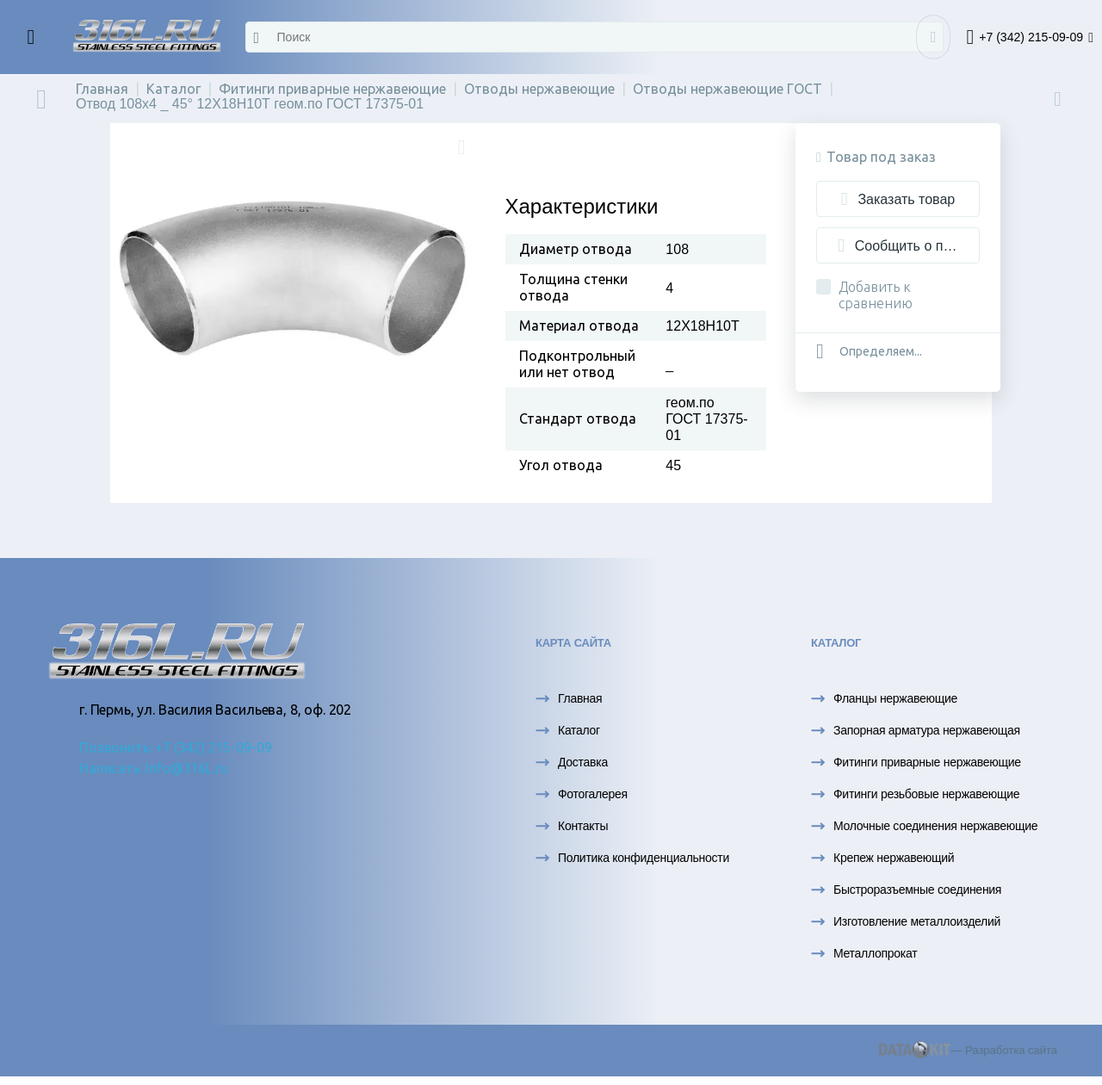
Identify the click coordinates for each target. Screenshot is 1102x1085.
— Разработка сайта (968, 1050)
